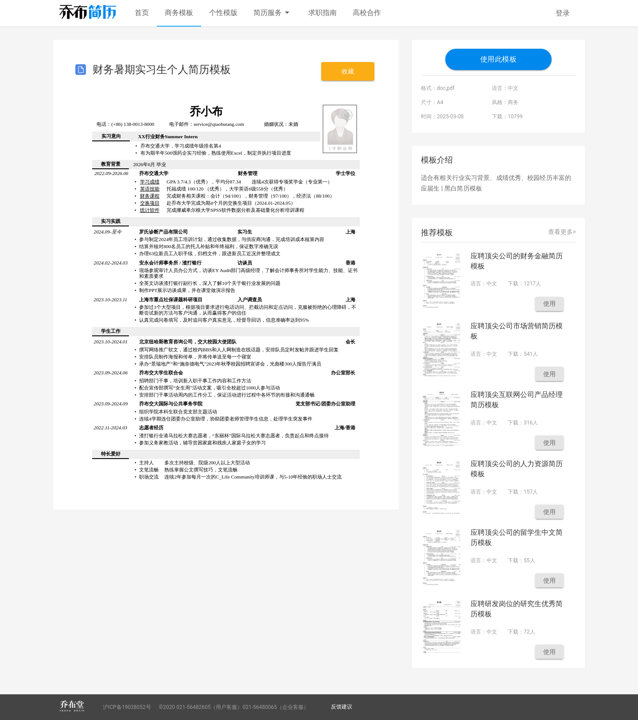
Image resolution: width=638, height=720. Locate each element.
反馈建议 (341, 707)
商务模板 (179, 12)
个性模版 (223, 12)
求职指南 (322, 12)
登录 (563, 13)
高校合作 (367, 12)
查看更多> (562, 231)
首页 (142, 12)
